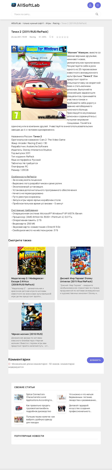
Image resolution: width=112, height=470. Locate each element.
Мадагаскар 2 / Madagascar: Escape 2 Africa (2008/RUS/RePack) (27, 281)
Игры (48, 23)
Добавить (95, 360)
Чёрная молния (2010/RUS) (27, 334)
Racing (56, 23)
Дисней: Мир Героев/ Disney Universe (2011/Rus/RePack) (76, 280)
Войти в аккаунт (90, 5)
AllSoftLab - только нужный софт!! (27, 23)
